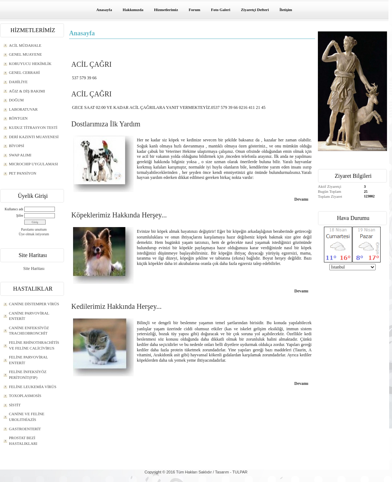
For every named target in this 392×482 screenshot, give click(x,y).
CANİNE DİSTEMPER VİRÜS (34, 304)
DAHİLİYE (18, 82)
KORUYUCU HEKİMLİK (30, 63)
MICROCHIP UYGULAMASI (33, 164)
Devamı (301, 199)
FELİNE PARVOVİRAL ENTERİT (28, 360)
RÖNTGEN (18, 118)
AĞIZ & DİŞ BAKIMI (27, 91)
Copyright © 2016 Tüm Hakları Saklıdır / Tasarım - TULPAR (195, 472)
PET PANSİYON (22, 173)
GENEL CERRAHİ (24, 72)
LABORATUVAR (23, 109)
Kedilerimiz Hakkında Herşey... (116, 306)
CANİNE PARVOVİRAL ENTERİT (29, 316)
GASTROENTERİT (25, 429)
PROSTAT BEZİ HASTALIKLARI (23, 441)
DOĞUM (16, 100)
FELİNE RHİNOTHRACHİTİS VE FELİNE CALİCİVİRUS (34, 345)
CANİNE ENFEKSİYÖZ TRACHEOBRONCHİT (29, 331)
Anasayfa (104, 9)
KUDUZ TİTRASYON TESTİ (33, 127)
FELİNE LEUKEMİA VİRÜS (32, 387)
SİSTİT (15, 405)
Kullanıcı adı (14, 209)
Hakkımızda (133, 9)
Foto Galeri (220, 9)
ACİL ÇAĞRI (91, 64)
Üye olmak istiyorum (34, 234)
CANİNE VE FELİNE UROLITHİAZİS (26, 417)
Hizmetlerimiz (166, 9)
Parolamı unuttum (34, 229)
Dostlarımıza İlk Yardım (105, 124)
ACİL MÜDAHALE (25, 45)
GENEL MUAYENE (25, 54)
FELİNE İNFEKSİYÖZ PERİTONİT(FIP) (27, 375)
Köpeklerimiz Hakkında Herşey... (119, 215)
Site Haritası (34, 268)
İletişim (285, 9)
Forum (194, 9)
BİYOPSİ (16, 146)
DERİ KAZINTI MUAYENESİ (34, 137)
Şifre (19, 215)
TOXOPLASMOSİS (25, 395)
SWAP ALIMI (20, 155)
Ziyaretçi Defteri (255, 9)
